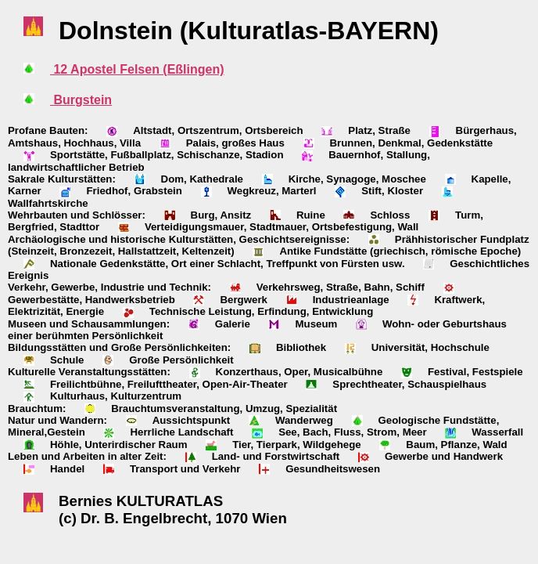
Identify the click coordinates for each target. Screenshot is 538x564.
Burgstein (81, 100)
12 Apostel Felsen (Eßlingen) (137, 69)
